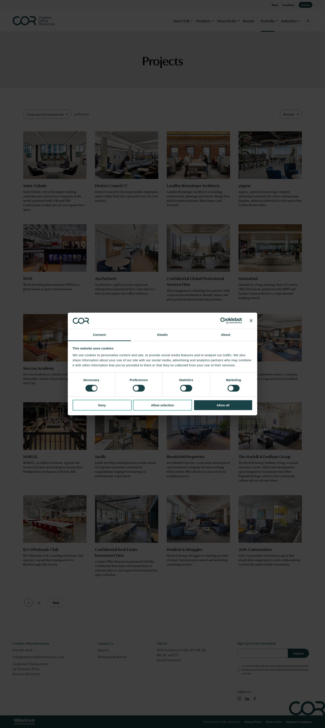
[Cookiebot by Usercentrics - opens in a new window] (223, 320)
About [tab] (225, 334)
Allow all (223, 405)
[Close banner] (251, 320)
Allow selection (162, 405)
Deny (102, 405)
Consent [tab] (99, 334)
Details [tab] (162, 334)
